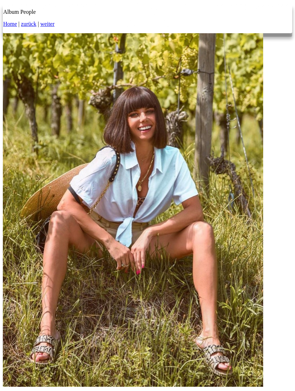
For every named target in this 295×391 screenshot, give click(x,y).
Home (10, 24)
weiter (47, 24)
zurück (28, 24)
